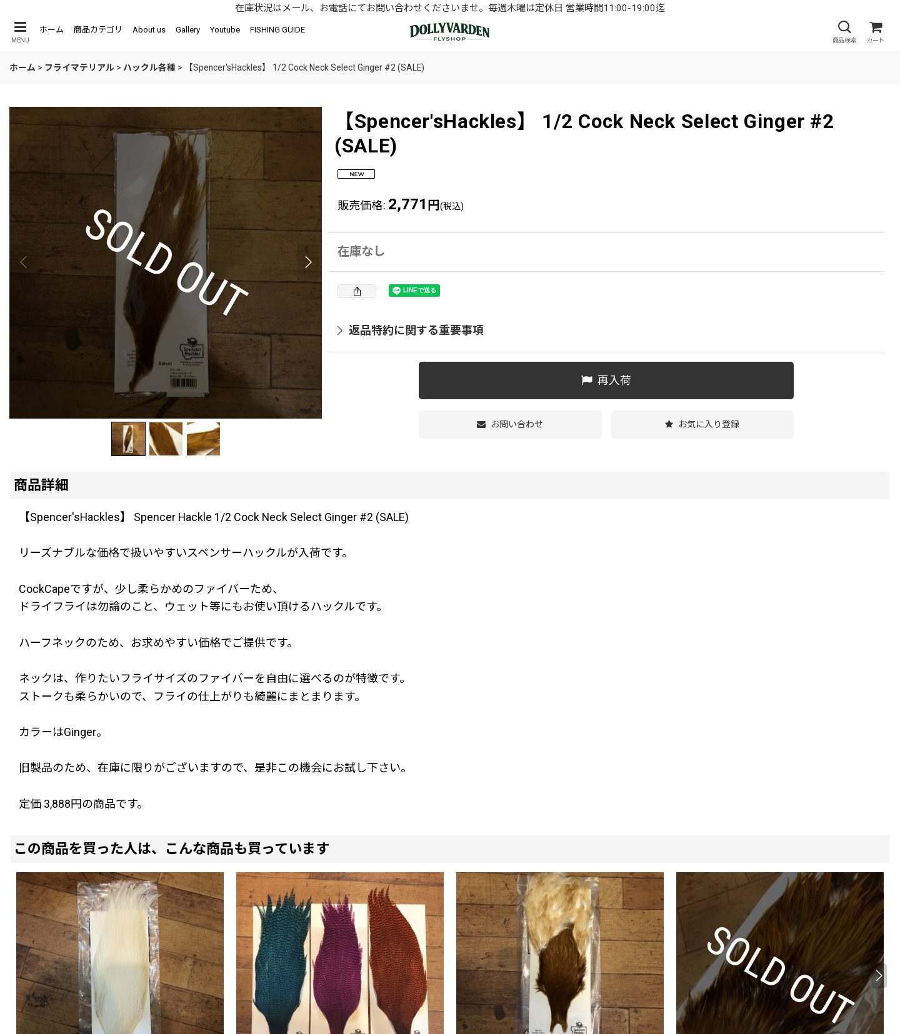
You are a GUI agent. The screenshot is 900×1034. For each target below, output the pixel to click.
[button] (20, 32)
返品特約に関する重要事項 (411, 330)
